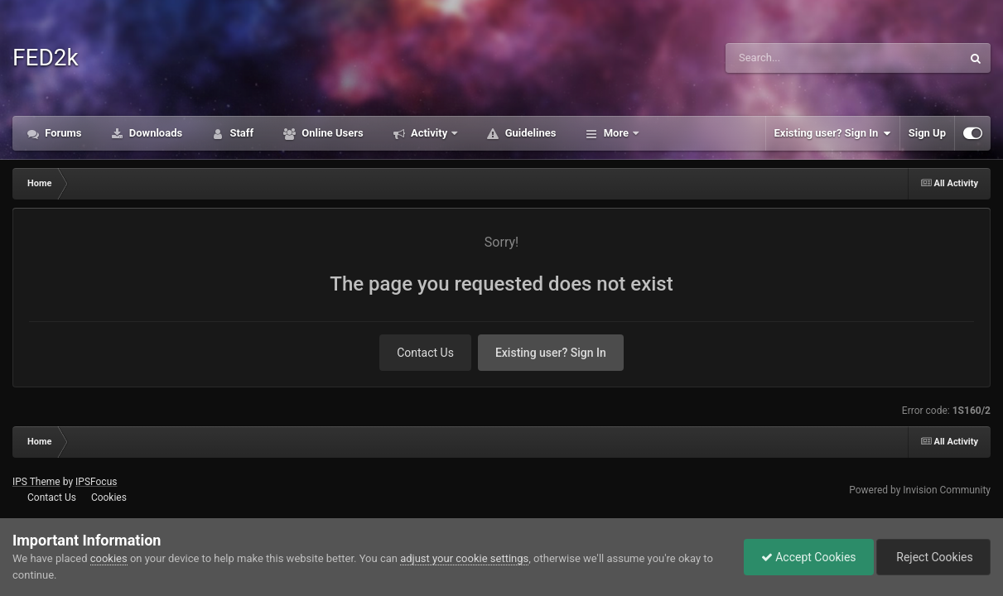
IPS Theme (36, 482)
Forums (62, 133)
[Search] (802, 58)
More (615, 133)
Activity (429, 133)
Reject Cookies (933, 557)
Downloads (155, 133)
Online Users (331, 133)
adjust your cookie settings (464, 558)
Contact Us (425, 352)
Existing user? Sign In (832, 133)
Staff (240, 133)
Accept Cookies (808, 557)
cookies (109, 558)
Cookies (109, 497)
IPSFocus (96, 482)
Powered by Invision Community (920, 490)
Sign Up (927, 133)
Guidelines (529, 133)
